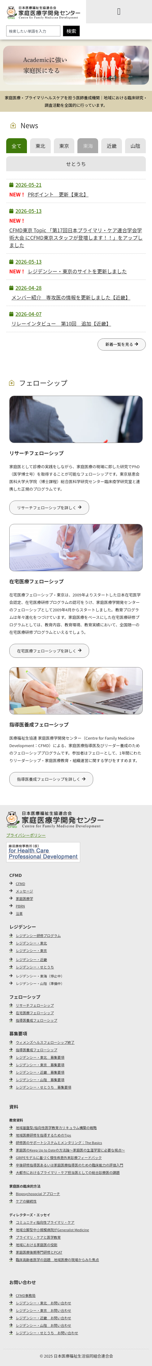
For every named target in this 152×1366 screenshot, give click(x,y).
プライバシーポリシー (26, 835)
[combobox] (33, 31)
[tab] (16, 145)
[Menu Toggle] (119, 11)
